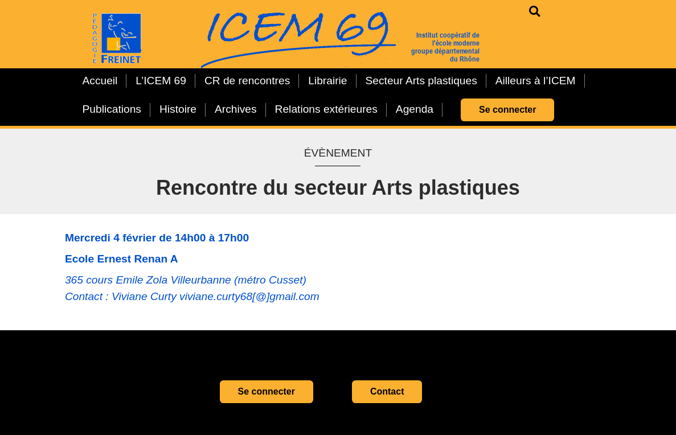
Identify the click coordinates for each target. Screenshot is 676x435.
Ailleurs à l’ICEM (535, 81)
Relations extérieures (326, 109)
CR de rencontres (247, 81)
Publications (112, 109)
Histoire (177, 109)
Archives (236, 109)
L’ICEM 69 (161, 81)
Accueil (100, 81)
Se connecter (507, 109)
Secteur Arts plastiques (421, 81)
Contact (387, 391)
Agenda (414, 109)
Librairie (327, 81)
